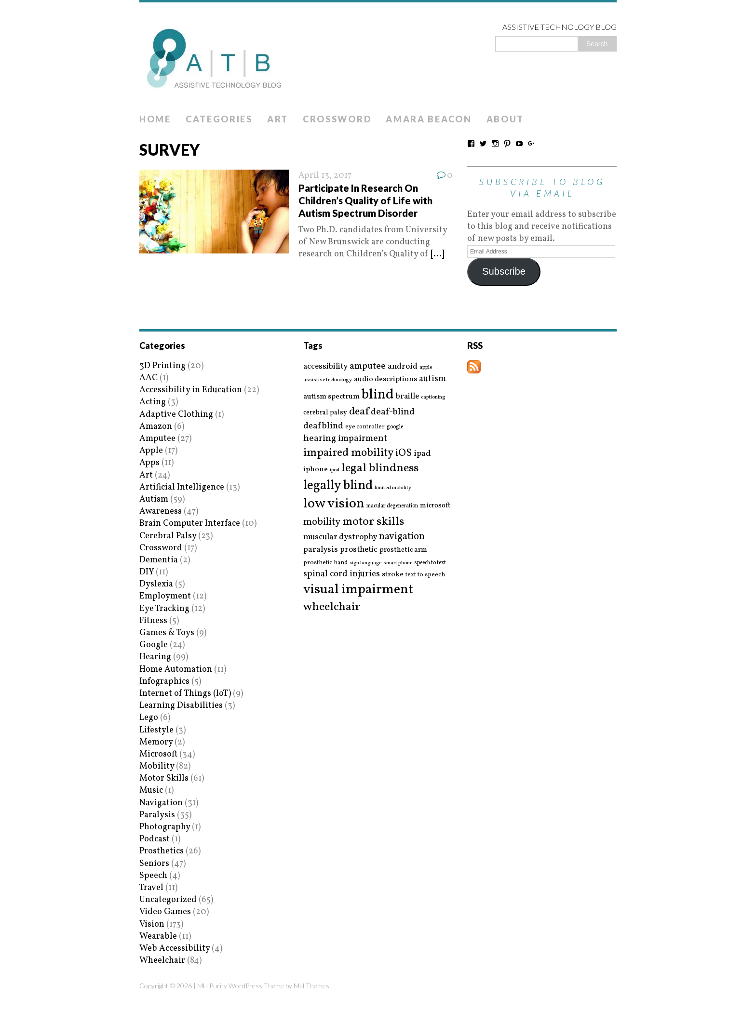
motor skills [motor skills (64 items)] (373, 522)
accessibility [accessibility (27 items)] (325, 366)
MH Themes (311, 986)
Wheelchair (162, 961)
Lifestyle (156, 730)
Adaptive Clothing (176, 415)
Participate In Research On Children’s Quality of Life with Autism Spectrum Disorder (365, 200)
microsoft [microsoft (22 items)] (435, 506)
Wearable (158, 936)
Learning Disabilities (181, 706)
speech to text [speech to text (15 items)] (430, 563)
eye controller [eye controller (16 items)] (365, 427)
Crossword (337, 119)
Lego (148, 718)
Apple (151, 451)
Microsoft (158, 754)
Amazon (155, 427)
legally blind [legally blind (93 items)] (338, 486)
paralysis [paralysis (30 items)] (320, 550)
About (505, 119)
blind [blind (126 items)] (378, 395)
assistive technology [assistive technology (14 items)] (327, 380)
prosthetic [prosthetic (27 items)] (359, 549)
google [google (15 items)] (395, 427)
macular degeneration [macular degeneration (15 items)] (392, 506)
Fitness (153, 621)
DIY (146, 572)
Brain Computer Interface (189, 524)
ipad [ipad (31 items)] (422, 454)
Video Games (165, 912)
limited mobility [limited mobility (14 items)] (393, 488)
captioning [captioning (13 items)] (433, 397)
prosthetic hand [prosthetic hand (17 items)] (325, 563)
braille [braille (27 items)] (407, 396)
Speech (153, 876)
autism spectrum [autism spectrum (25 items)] (331, 396)
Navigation (161, 803)
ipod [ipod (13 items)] (334, 470)
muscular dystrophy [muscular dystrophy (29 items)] (340, 537)
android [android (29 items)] (403, 366)
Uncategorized (168, 900)
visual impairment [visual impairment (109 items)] (358, 589)
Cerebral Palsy (167, 536)
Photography (164, 827)
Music (151, 790)
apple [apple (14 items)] (425, 367)
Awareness (160, 511)
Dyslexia (156, 584)
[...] (437, 254)
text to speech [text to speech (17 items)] (425, 575)
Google (153, 645)
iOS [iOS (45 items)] (403, 453)
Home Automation (175, 670)
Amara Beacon (429, 119)
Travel (151, 888)
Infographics (164, 682)
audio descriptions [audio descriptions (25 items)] (385, 379)
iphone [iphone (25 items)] (315, 469)
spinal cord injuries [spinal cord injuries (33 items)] (341, 574)
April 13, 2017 (324, 176)
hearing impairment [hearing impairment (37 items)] (345, 438)
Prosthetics (161, 851)
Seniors (154, 864)
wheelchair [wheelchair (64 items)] (331, 607)
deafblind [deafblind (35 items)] (323, 426)
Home (155, 119)
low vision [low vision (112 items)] (333, 504)
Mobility (156, 766)
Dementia (158, 560)
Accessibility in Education (190, 390)
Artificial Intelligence (181, 487)
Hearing (155, 657)
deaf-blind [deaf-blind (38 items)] (393, 412)
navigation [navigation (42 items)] (402, 537)
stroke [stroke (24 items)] (393, 575)
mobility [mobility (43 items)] (321, 522)
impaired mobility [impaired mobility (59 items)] (348, 453)
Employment (165, 596)
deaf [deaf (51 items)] (359, 412)
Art (277, 119)
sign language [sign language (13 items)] (365, 563)
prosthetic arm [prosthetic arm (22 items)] (403, 550)
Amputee (157, 439)
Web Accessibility (174, 949)
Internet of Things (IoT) (185, 694)
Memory (156, 742)
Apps (149, 463)
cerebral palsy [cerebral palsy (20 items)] (325, 412)
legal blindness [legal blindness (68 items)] (379, 469)
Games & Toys (166, 633)
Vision (151, 924)
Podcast (154, 839)
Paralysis (157, 815)
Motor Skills (164, 778)
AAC (148, 378)
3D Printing (162, 366)
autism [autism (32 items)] (432, 379)
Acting (152, 402)
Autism (153, 499)
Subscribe (504, 271)
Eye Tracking (164, 609)
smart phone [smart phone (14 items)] (397, 563)
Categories (219, 119)
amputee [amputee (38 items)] (368, 366)
